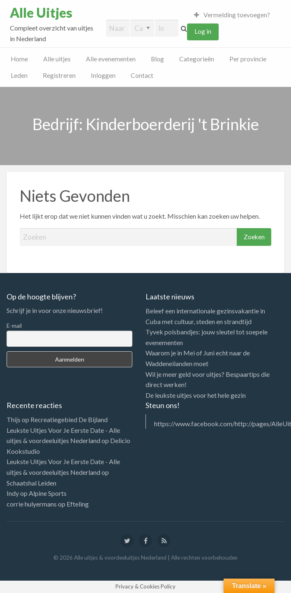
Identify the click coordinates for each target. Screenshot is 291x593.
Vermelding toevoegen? (232, 15)
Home (19, 59)
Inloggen (103, 75)
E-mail (14, 325)
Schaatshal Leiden (31, 483)
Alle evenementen (111, 59)
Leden (19, 75)
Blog (157, 59)
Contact (142, 75)
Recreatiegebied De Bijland (69, 419)
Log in (202, 31)
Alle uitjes (57, 59)
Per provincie (247, 59)
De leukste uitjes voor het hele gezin (196, 395)
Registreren (59, 75)
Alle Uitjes (41, 13)
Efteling (78, 504)
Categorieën (196, 59)
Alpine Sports (48, 493)
